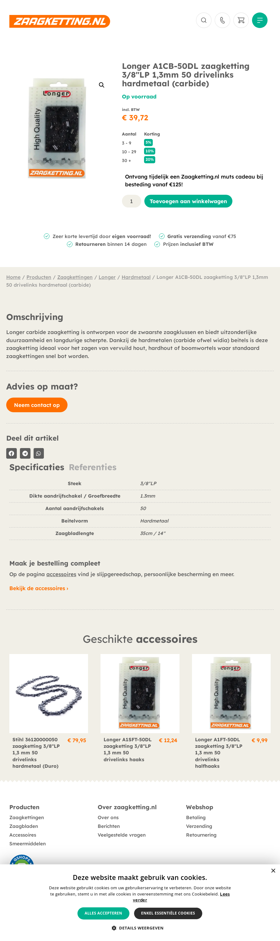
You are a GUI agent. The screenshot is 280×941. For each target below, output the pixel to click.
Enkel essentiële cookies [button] (168, 913)
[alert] (140, 902)
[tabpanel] (140, 512)
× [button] (273, 871)
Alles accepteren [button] (103, 913)
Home (13, 277)
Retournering (201, 835)
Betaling (196, 817)
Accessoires (22, 835)
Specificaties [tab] (36, 467)
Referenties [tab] (92, 467)
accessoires (61, 574)
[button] (101, 85)
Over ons (108, 817)
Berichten (109, 826)
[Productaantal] (131, 201)
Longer (107, 277)
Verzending (199, 826)
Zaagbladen (23, 826)
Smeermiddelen (27, 844)
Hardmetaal (136, 277)
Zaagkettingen (75, 277)
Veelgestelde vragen (122, 835)
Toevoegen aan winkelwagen (188, 201)
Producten (38, 277)
